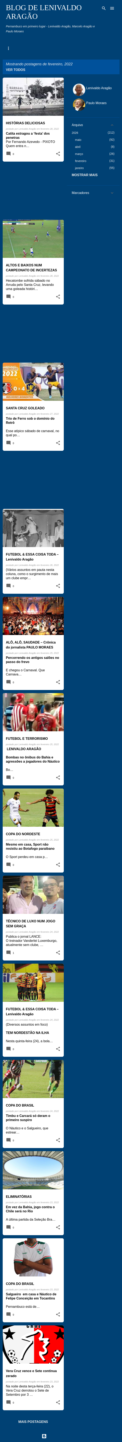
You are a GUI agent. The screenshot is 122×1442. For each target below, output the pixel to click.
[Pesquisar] (103, 8)
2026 (75, 132)
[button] (58, 154)
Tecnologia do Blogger (61, 1436)
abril (78, 147)
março (79, 154)
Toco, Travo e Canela (89, 48)
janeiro (79, 168)
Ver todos (15, 70)
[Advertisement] (32, 191)
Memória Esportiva (54, 48)
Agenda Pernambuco (19, 48)
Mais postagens (33, 1422)
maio (78, 139)
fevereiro (80, 161)
